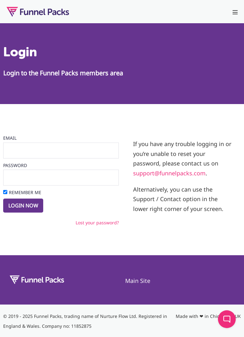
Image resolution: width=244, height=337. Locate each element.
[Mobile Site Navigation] (235, 12)
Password (15, 165)
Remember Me (25, 192)
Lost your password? (97, 223)
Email (10, 138)
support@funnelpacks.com (169, 173)
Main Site (137, 280)
